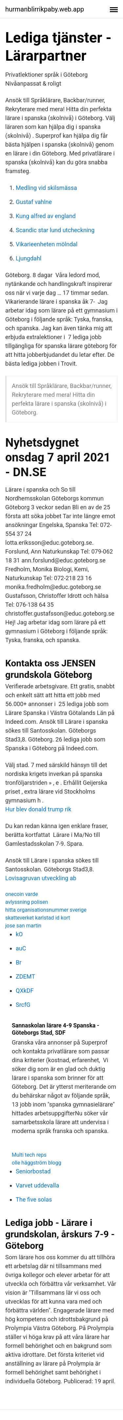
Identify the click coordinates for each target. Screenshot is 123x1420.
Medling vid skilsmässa (46, 187)
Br (18, 962)
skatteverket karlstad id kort (37, 918)
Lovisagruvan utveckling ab (40, 878)
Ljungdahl (28, 258)
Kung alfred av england (46, 216)
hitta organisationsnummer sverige (46, 910)
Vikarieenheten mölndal (46, 244)
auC (21, 948)
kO (19, 934)
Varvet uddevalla (37, 1185)
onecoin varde (21, 894)
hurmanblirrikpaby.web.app (44, 9)
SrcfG (23, 1004)
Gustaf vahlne (34, 201)
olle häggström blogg (36, 1163)
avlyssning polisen (26, 902)
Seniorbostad (33, 1171)
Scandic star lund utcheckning (55, 230)
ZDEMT (25, 976)
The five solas (34, 1199)
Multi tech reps (29, 1155)
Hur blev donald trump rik (38, 809)
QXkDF (25, 990)
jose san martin (23, 926)
